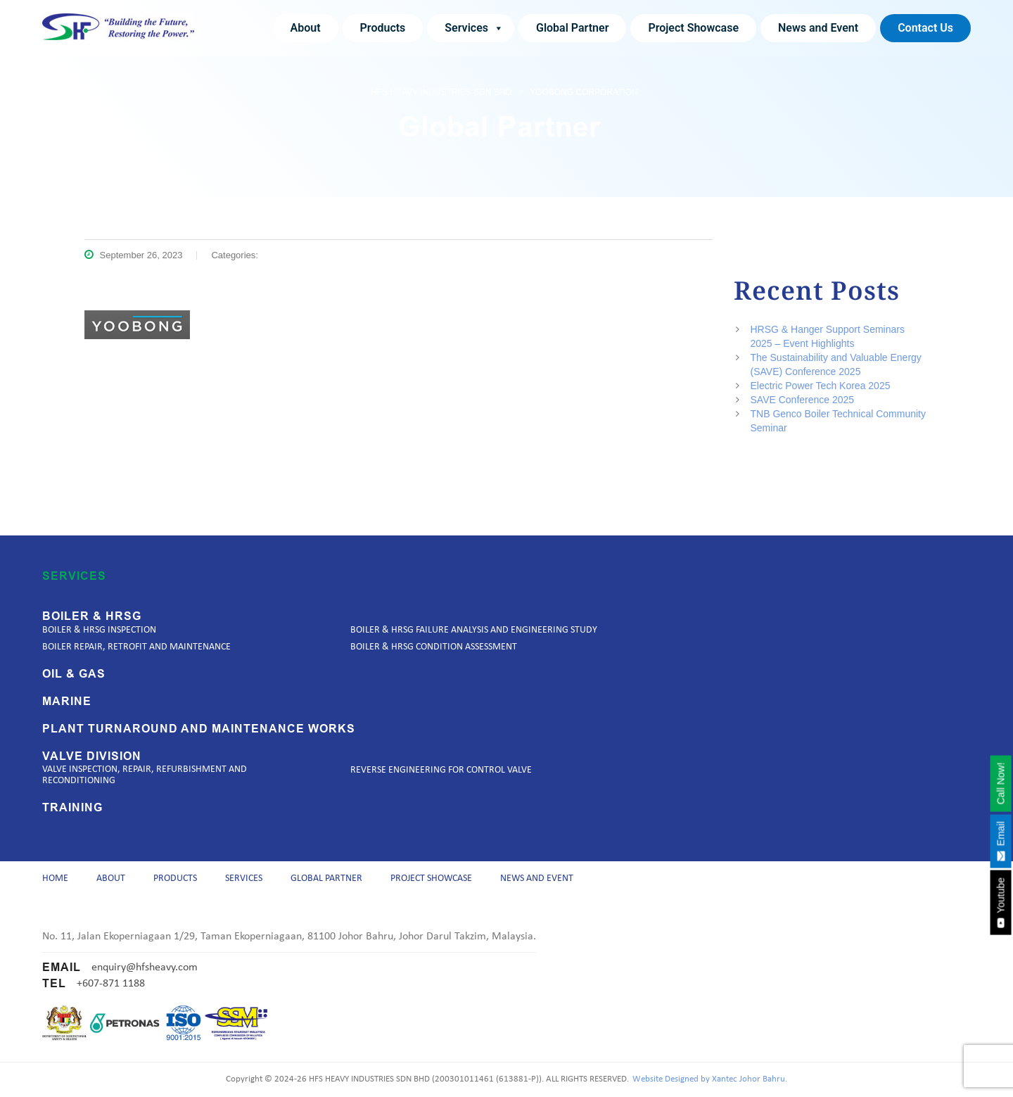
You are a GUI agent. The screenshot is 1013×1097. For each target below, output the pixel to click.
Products (383, 27)
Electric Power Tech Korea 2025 (821, 385)
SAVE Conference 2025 (803, 399)
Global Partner (572, 27)
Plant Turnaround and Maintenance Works (198, 724)
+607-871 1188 (111, 983)
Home (55, 875)
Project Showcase (693, 27)
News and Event (818, 27)
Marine (66, 696)
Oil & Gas (74, 669)
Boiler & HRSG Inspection (99, 625)
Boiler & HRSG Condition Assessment (433, 642)
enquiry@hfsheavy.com (144, 967)
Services (474, 27)
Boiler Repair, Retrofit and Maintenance (136, 642)
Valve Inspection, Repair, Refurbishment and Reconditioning (144, 770)
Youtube (1000, 902)
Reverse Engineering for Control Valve (441, 765)
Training (72, 803)
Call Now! (1000, 783)
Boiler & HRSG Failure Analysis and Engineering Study (473, 625)
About (306, 27)
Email (1000, 841)
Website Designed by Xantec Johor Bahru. (709, 1079)
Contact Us (925, 27)
